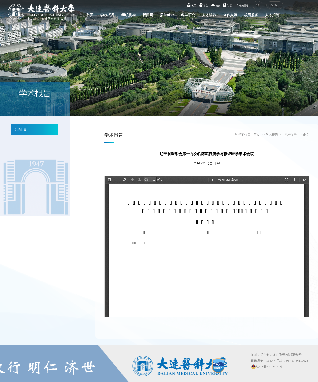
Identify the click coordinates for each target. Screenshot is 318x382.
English (274, 5)
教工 (191, 5)
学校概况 (107, 15)
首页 (89, 15)
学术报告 (20, 129)
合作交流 (230, 15)
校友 (215, 5)
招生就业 (167, 15)
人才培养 (209, 15)
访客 (227, 5)
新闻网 (147, 15)
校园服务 (251, 15)
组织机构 (128, 15)
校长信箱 (242, 5)
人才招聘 (272, 15)
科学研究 (188, 15)
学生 (204, 5)
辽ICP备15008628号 (267, 366)
